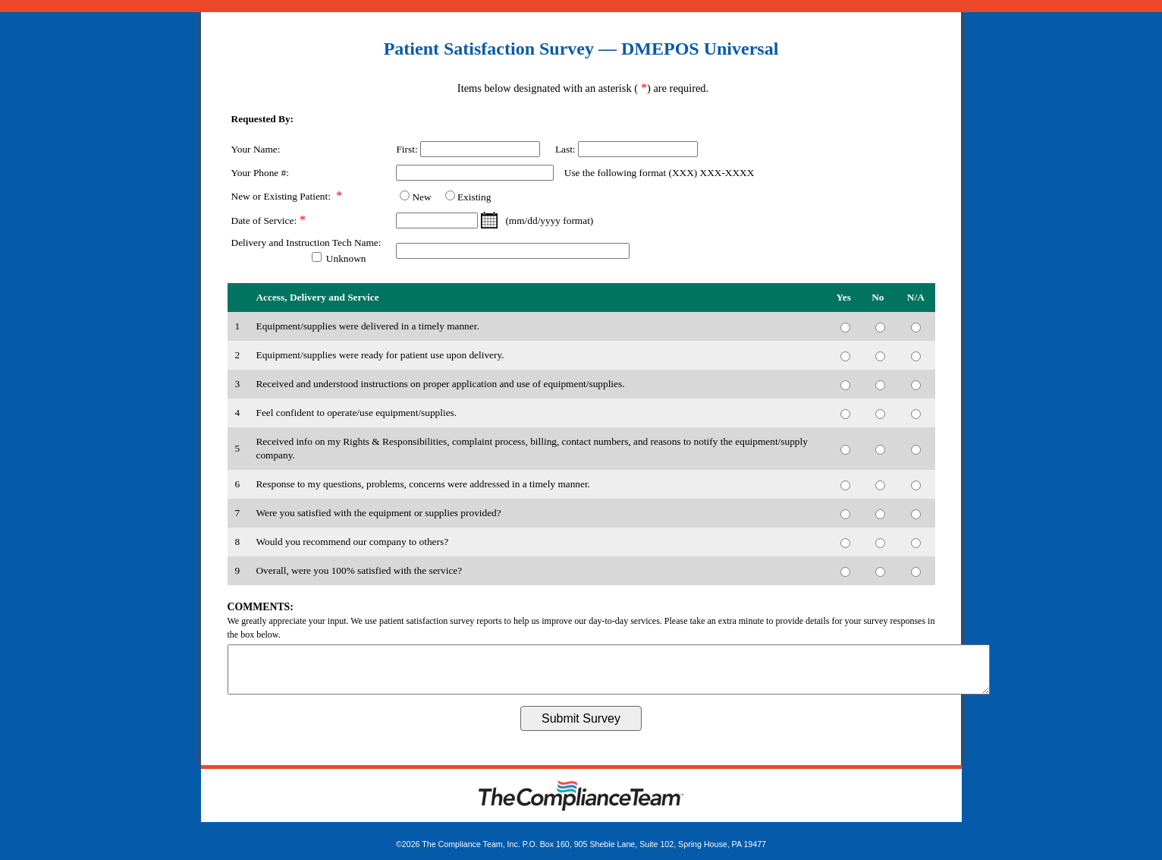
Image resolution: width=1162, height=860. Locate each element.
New (421, 197)
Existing (474, 197)
